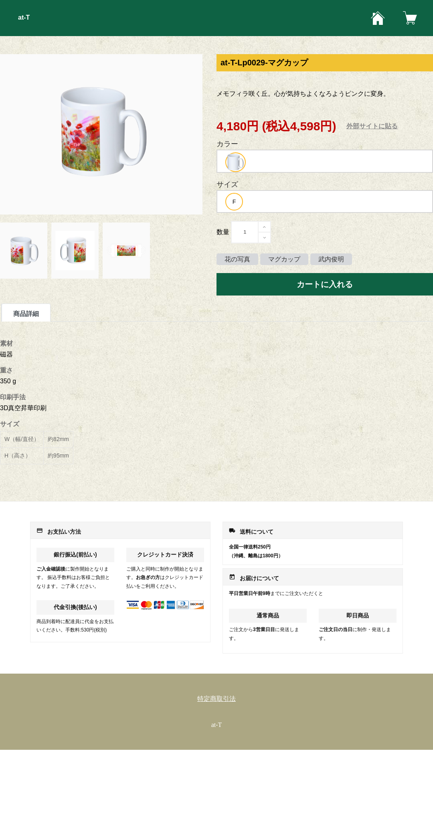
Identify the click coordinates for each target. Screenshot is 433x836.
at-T (24, 17)
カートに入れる (325, 284)
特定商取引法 (216, 698)
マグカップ (284, 259)
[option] (235, 162)
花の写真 (237, 259)
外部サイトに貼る (372, 126)
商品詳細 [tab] (26, 313)
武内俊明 (331, 259)
